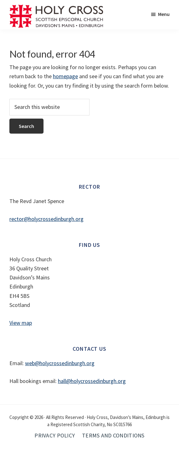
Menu (164, 14)
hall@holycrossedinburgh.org (92, 381)
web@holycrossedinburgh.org (60, 363)
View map (20, 322)
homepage (65, 76)
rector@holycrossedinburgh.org (46, 218)
